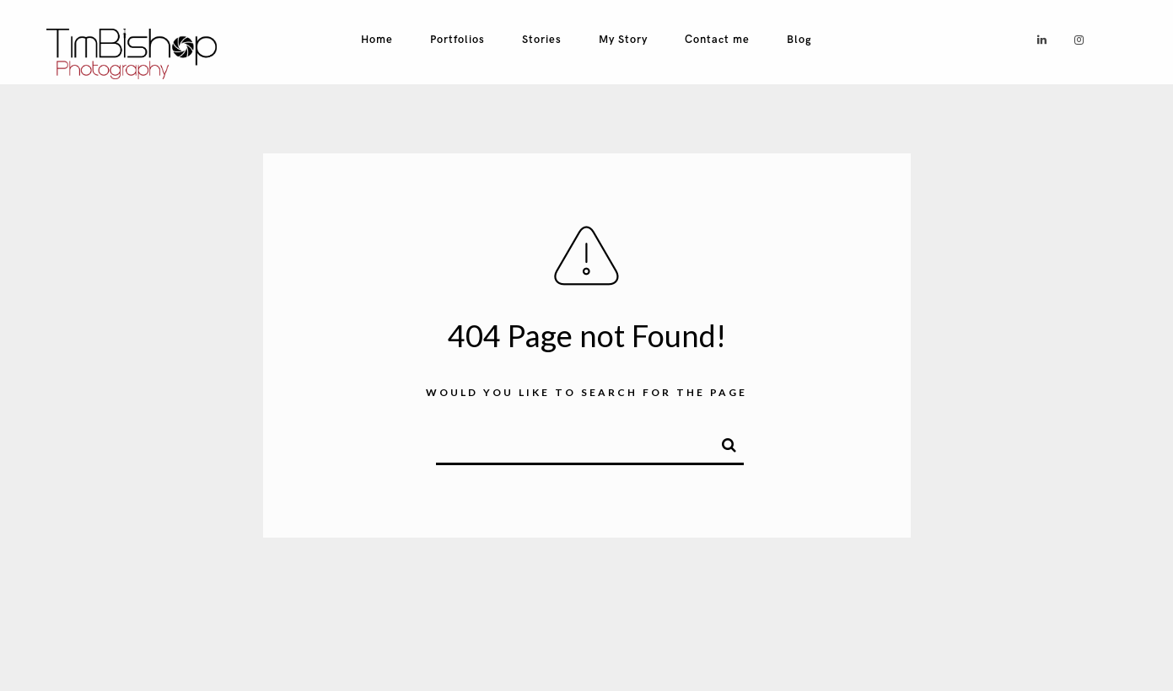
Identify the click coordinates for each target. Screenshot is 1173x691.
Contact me (717, 39)
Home (377, 39)
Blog (799, 39)
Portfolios (457, 39)
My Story (623, 39)
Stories (542, 39)
